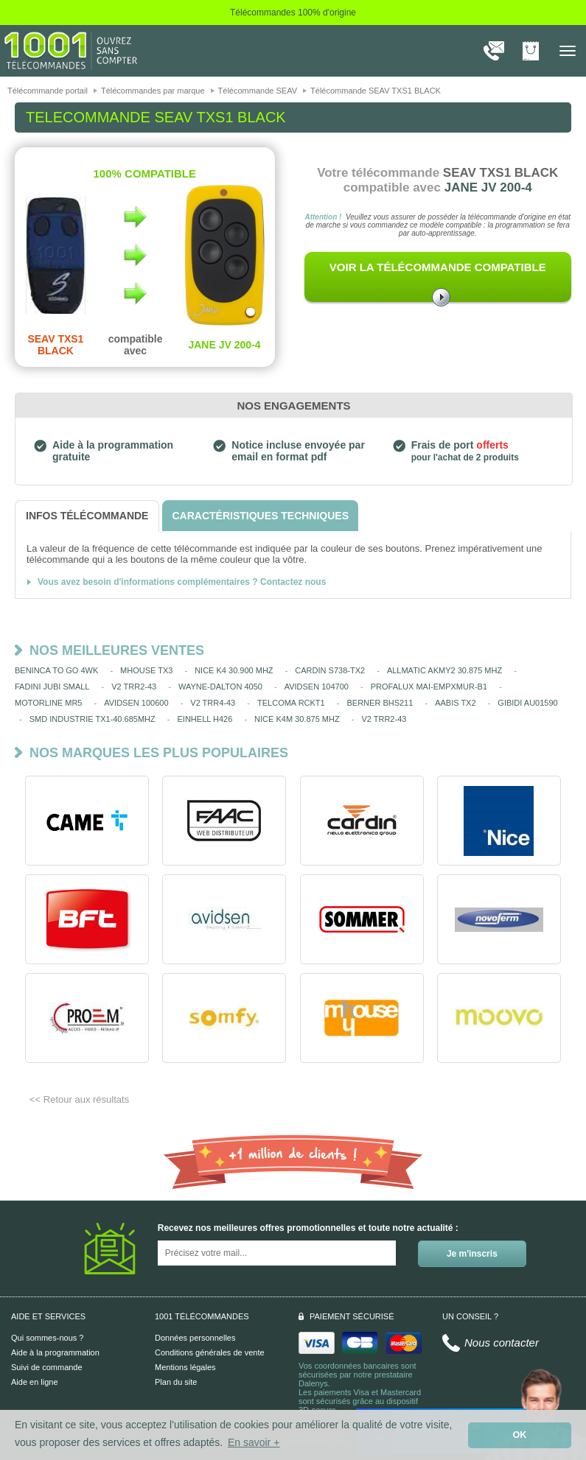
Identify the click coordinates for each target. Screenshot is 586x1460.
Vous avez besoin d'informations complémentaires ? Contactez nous (182, 582)
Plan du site (176, 1381)
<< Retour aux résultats (79, 1099)
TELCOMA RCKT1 (291, 702)
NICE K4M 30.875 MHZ (297, 719)
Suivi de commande (47, 1367)
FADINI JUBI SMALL (52, 686)
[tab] (87, 516)
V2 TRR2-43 (133, 686)
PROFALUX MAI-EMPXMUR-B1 (429, 686)
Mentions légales (185, 1367)
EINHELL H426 (205, 719)
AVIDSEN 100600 (136, 702)
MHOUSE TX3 (146, 670)
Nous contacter (501, 1342)
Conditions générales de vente (210, 1352)
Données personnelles (195, 1337)
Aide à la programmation (55, 1352)
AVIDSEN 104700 (317, 686)
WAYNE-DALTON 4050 (220, 686)
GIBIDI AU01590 (527, 702)
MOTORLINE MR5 (48, 702)
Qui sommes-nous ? (47, 1337)
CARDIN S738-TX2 (330, 670)
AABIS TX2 (455, 702)
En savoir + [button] (253, 1442)
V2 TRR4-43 (212, 702)
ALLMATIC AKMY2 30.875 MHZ (444, 670)
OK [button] (520, 1435)
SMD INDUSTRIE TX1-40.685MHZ (92, 719)
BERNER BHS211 (379, 702)
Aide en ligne (34, 1381)
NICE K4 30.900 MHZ (234, 670)
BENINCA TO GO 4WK (56, 670)
